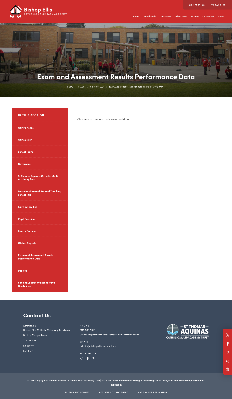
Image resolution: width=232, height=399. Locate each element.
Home (136, 16)
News (221, 16)
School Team (25, 151)
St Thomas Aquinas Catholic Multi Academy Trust (38, 177)
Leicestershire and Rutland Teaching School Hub (39, 192)
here (86, 119)
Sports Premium (27, 231)
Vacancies (218, 4)
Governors (24, 164)
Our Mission (25, 139)
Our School (165, 16)
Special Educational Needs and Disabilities (36, 284)
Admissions (181, 16)
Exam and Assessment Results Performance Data (35, 256)
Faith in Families (27, 206)
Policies (22, 270)
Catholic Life (149, 16)
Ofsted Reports (27, 243)
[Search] (227, 361)
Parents (195, 16)
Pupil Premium (26, 219)
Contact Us (197, 4)
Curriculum (208, 16)
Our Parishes (26, 127)
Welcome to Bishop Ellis (91, 86)
